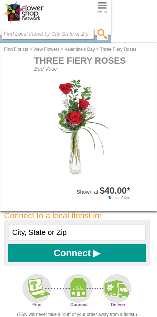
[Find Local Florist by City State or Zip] (47, 34)
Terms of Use (119, 198)
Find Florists (16, 49)
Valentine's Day (80, 49)
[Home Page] (23, 22)
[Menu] (102, 8)
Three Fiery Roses (118, 49)
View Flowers (46, 49)
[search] (102, 34)
